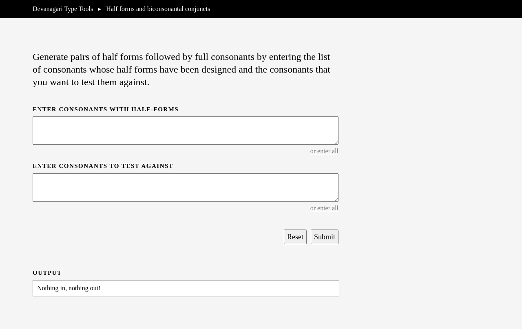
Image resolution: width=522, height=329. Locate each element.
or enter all (324, 151)
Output (47, 272)
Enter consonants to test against (103, 166)
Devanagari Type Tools (63, 8)
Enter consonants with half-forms (106, 109)
